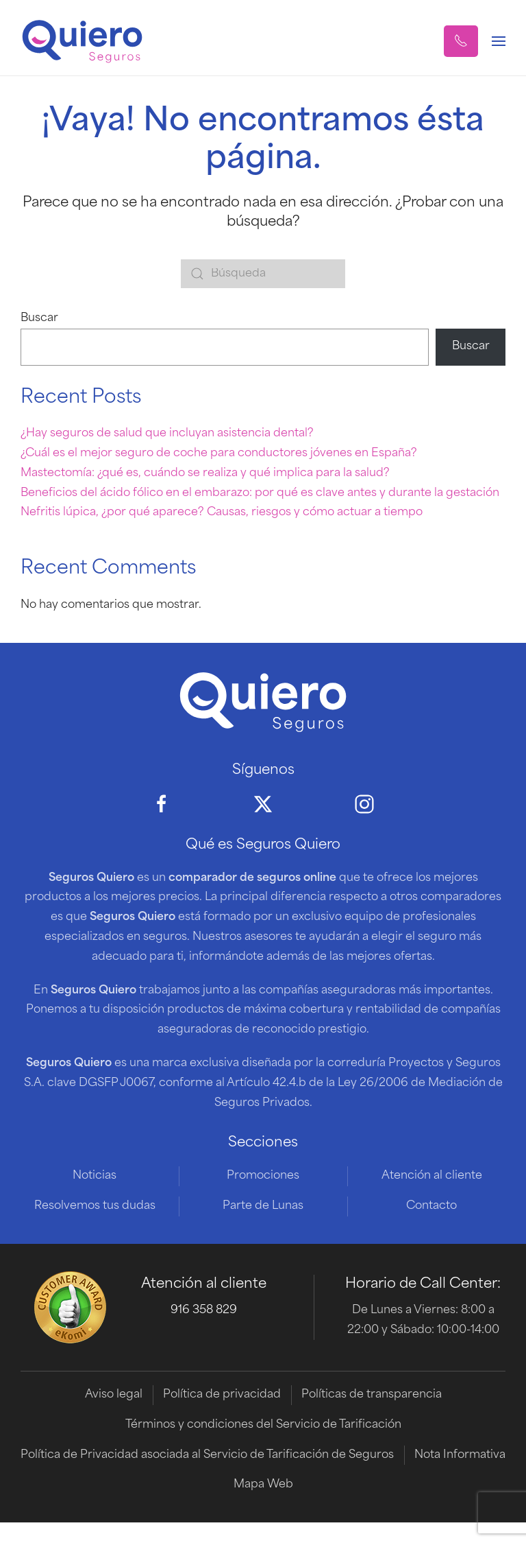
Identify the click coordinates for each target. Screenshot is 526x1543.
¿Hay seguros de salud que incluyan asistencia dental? (167, 433)
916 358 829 (204, 1310)
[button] (461, 41)
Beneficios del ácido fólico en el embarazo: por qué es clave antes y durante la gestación (260, 493)
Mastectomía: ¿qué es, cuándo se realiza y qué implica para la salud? (205, 473)
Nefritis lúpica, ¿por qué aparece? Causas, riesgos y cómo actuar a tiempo (222, 512)
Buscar (39, 318)
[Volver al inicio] (82, 41)
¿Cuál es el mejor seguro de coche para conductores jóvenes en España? (219, 453)
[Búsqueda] (263, 273)
